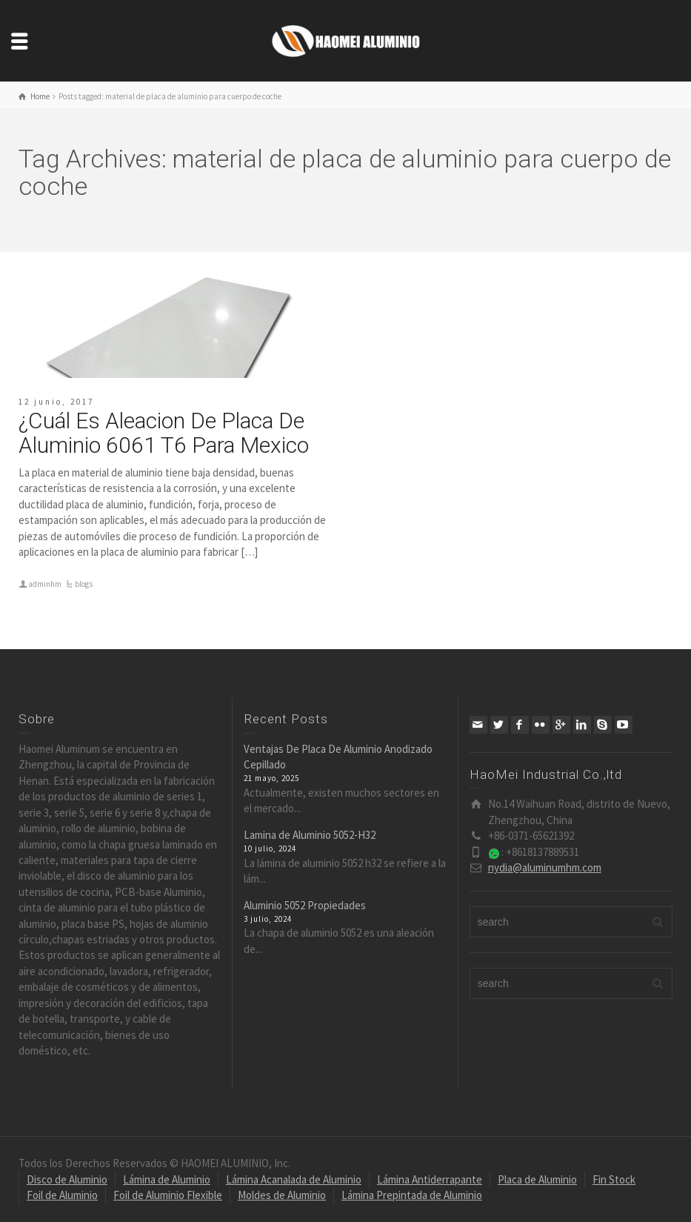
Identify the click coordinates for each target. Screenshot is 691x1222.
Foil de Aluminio (62, 1195)
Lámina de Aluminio (166, 1179)
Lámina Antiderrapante (429, 1179)
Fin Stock (613, 1179)
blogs (84, 584)
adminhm (44, 584)
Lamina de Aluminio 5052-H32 (309, 835)
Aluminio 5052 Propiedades (305, 905)
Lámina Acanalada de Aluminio (293, 1179)
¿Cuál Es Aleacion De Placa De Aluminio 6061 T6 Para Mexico (164, 433)
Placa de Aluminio (537, 1179)
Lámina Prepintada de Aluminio (411, 1195)
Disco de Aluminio (67, 1179)
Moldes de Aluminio (282, 1195)
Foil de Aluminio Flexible (167, 1195)
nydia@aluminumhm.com (544, 867)
